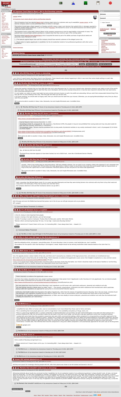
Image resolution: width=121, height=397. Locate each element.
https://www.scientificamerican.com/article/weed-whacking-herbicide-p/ (36, 282)
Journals (4, 16)
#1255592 (48, 361)
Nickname (103, 14)
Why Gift (109, 35)
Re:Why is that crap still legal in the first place (37, 234)
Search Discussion (105, 61)
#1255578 (48, 253)
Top (85, 61)
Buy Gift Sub (5, 27)
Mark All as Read (92, 64)
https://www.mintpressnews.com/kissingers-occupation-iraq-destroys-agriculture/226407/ (44, 131)
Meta (3, 42)
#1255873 (57, 161)
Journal (57, 85)
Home (35, 395)
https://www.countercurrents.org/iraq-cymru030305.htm (35, 132)
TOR (3, 57)
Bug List (4, 54)
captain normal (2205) (27, 147)
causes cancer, (105, 49)
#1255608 (48, 370)
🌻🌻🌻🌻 (19, 325)
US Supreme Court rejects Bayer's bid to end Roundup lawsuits (108, 45)
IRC (3, 50)
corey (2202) (21, 179)
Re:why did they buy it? (30, 83)
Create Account (6, 29)
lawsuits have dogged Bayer (108, 52)
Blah (21, 250)
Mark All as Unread (105, 64)
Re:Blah (19, 266)
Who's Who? (5, 53)
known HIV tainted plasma (25, 359)
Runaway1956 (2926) (21, 85)
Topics (3, 17)
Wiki (3, 51)
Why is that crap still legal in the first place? (37, 196)
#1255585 (45, 212)
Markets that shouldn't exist (31, 368)
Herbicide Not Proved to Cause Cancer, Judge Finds (28, 55)
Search (3, 20)
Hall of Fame (5, 23)
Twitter (3, 49)
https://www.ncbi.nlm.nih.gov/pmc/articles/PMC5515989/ (30, 260)
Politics (3, 43)
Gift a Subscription (109, 33)
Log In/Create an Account (74, 61)
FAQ (3, 14)
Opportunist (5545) (19, 198)
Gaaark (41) (19, 212)
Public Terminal (105, 22)
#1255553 (47, 198)
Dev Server (5, 56)
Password (103, 18)
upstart (103, 41)
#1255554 (52, 85)
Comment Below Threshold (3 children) (30, 206)
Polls (3, 21)
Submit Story (5, 24)
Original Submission (18, 47)
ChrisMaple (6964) (20, 239)
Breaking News (5, 37)
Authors (4, 19)
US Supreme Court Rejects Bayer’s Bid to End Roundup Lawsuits (37, 11)
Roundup (103, 50)
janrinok (20, 13)
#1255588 (49, 272)
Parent (17, 103)
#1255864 (54, 147)
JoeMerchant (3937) (23, 306)
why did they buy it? (27, 73)
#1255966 (49, 239)
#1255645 (51, 306)
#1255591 (45, 337)
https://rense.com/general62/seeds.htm (30, 118)
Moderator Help (17, 389)
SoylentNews (6, 4)
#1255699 (55, 115)
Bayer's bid (104, 47)
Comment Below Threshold (27, 230)
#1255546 (48, 75)
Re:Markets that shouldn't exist (27, 383)
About (3, 13)
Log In (3, 30)
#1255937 (46, 179)
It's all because (27, 210)
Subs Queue (5, 26)
